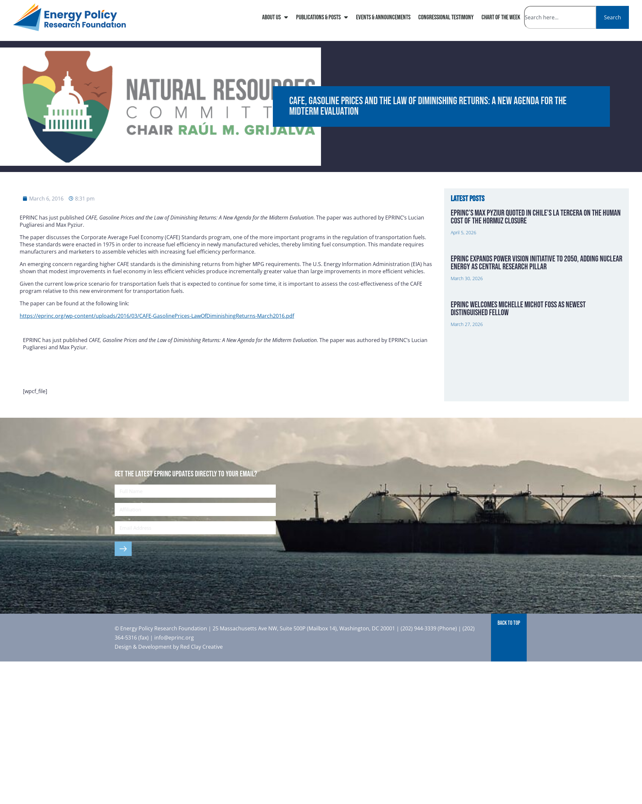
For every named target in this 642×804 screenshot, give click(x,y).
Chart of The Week (501, 17)
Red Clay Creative (201, 646)
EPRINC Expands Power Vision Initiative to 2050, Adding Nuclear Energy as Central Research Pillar (536, 263)
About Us (275, 17)
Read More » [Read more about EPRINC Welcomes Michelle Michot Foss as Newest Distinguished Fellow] (462, 339)
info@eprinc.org (174, 637)
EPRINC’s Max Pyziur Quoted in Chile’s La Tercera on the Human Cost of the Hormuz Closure (536, 217)
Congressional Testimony (446, 17)
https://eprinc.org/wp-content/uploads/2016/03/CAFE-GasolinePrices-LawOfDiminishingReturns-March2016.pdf (157, 315)
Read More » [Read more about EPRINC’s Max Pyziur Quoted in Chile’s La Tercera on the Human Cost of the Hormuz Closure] (462, 247)
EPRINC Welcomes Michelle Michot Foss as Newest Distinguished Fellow (518, 309)
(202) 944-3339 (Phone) (429, 628)
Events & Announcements (383, 17)
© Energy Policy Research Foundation (161, 628)
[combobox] (560, 17)
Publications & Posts (322, 17)
